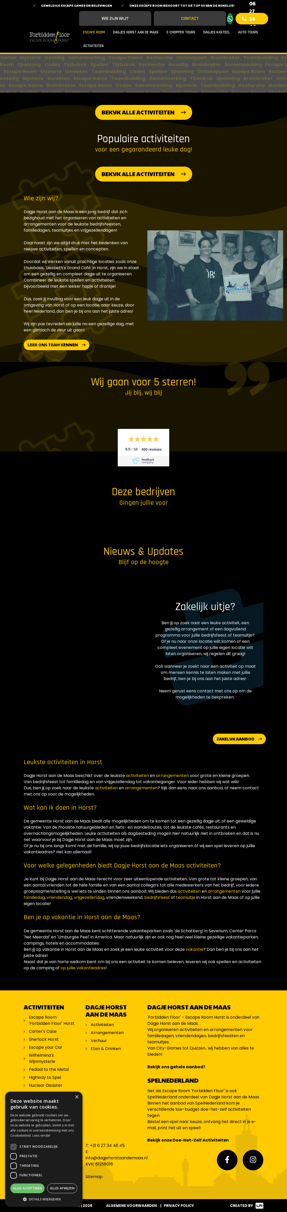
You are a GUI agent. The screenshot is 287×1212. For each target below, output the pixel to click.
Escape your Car (45, 1047)
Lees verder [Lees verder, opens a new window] (41, 1135)
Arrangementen (107, 1033)
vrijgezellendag (89, 897)
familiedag (34, 897)
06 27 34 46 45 (252, 18)
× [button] (77, 1097)
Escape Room (94, 32)
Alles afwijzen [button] (62, 1188)
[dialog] (43, 1149)
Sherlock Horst (44, 1039)
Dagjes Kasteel (216, 32)
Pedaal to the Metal (49, 1069)
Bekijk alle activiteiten (138, 112)
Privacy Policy (179, 1205)
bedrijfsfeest (157, 897)
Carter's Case (43, 1031)
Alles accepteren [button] (27, 1188)
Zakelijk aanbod (236, 738)
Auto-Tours (248, 32)
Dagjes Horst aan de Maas (135, 32)
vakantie (194, 949)
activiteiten (137, 776)
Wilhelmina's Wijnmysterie (42, 1058)
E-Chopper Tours (181, 32)
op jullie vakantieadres (83, 968)
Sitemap (94, 1177)
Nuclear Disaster (45, 1085)
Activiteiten (93, 45)
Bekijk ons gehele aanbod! (176, 1067)
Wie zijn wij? (115, 18)
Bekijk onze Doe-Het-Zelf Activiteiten (188, 1140)
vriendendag (59, 897)
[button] (43, 1199)
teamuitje (186, 897)
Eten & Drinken (106, 1049)
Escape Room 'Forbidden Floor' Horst (51, 1020)
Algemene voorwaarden (131, 1205)
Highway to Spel (45, 1077)
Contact (190, 18)
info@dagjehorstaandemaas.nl (117, 1158)
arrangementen (172, 776)
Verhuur (99, 1041)
